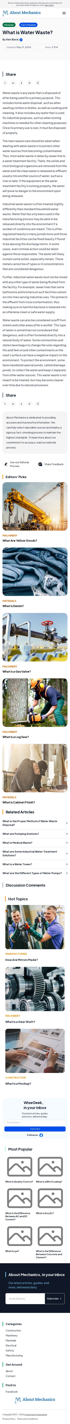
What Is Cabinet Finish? (19, 802)
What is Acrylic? (45, 1213)
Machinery (10, 535)
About (9, 1371)
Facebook (12, 1391)
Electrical (11, 1345)
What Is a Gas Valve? (17, 671)
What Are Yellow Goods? (20, 540)
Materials (9, 601)
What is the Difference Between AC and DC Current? (17, 1216)
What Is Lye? (12, 1251)
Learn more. (49, 5)
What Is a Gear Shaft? (20, 1021)
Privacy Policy (9, 1419)
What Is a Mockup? (18, 1083)
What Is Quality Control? (19, 1181)
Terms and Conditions (27, 1419)
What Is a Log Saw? (16, 737)
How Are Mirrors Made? (21, 960)
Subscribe (35, 1129)
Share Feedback (51, 464)
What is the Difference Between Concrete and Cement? (49, 1254)
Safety (10, 1350)
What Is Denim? (13, 606)
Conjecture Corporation (35, 1414)
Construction (15, 1077)
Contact (11, 1376)
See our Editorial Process (16, 464)
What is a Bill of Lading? (49, 1181)
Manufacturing (16, 953)
